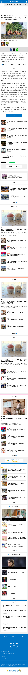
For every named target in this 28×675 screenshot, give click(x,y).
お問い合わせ (4, 656)
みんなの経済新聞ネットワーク (14, 670)
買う (15, 4)
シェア (7, 162)
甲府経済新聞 (14, 1)
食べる (6, 4)
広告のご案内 (4, 658)
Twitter (14, 646)
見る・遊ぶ (11, 4)
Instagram (17, 646)
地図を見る (14, 115)
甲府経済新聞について (5, 651)
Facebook (10, 646)
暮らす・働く (19, 4)
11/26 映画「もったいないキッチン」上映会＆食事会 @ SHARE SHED (14, 157)
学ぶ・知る (24, 4)
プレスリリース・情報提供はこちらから (8, 653)
